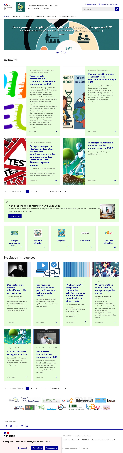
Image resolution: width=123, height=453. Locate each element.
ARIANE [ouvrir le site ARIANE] (84, 440)
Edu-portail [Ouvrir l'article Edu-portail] (85, 240)
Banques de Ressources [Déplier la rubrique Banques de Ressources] (66, 16)
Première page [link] (5, 191)
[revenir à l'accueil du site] (42, 5)
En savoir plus (23, 448)
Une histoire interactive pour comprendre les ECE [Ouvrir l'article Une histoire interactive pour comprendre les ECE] (46, 354)
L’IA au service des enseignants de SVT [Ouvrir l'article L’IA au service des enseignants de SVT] (17, 353)
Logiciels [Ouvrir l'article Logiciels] (61, 240)
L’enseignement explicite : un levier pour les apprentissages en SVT (61, 27)
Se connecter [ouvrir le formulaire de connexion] (91, 4)
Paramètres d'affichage (70, 448)
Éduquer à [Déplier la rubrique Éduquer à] (26, 16)
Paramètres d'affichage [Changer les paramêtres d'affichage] (109, 4)
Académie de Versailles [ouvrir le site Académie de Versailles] (70, 440)
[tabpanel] (61, 34)
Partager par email (22, 426)
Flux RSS (85, 448)
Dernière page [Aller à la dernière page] (65, 191)
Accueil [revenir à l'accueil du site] (6, 16)
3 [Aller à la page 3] (36, 191)
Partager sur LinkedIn (16, 426)
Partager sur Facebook (6, 426)
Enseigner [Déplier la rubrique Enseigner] (15, 16)
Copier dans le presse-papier (27, 426)
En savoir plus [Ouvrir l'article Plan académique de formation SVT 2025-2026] (15, 216)
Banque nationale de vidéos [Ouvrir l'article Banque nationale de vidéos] (14, 243)
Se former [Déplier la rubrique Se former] (38, 16)
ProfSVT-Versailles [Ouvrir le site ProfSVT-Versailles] (108, 242)
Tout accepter (51, 448)
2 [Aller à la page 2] (31, 191)
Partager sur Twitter (11, 426)
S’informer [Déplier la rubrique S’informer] (50, 16)
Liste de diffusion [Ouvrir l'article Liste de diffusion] (38, 242)
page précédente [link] (17, 191)
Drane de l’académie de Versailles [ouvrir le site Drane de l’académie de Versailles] (103, 440)
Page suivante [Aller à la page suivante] (54, 191)
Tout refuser (37, 448)
